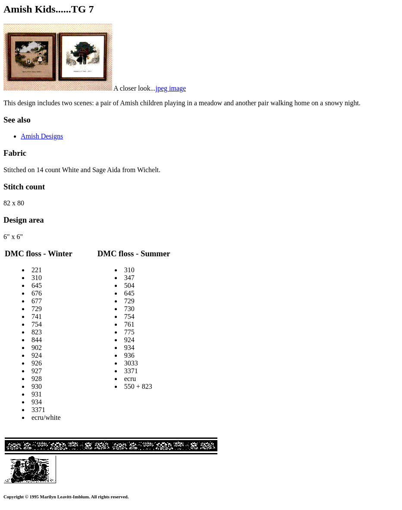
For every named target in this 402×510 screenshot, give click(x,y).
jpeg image (170, 88)
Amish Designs (42, 136)
